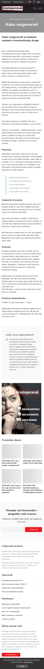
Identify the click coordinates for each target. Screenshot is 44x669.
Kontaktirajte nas (11, 655)
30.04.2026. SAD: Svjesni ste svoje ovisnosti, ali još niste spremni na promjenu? (11, 489)
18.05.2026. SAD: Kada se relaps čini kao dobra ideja (32, 462)
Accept (22, 666)
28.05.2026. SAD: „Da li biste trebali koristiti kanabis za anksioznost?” (11, 463)
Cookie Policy (28, 662)
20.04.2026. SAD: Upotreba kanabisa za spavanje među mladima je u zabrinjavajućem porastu (32, 489)
